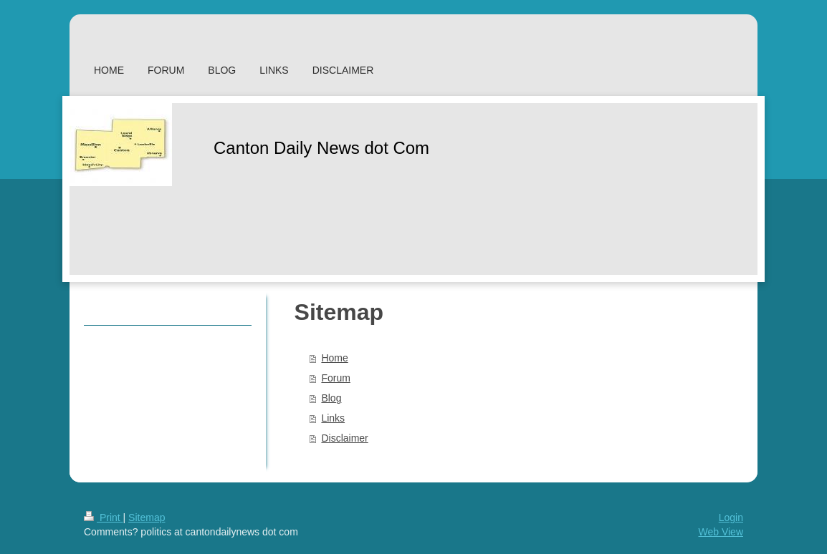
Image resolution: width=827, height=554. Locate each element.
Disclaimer (344, 438)
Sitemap (146, 517)
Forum (335, 378)
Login (731, 517)
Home (334, 358)
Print (103, 517)
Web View (720, 532)
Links (333, 418)
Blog (331, 398)
